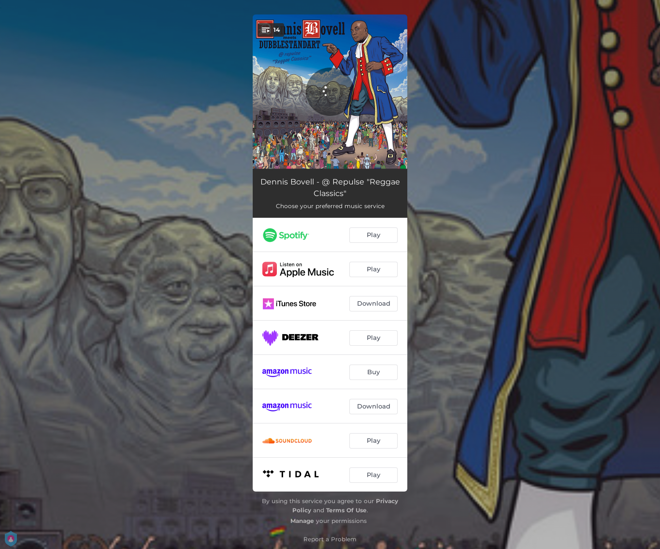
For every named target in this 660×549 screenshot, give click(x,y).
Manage (302, 520)
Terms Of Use (346, 510)
